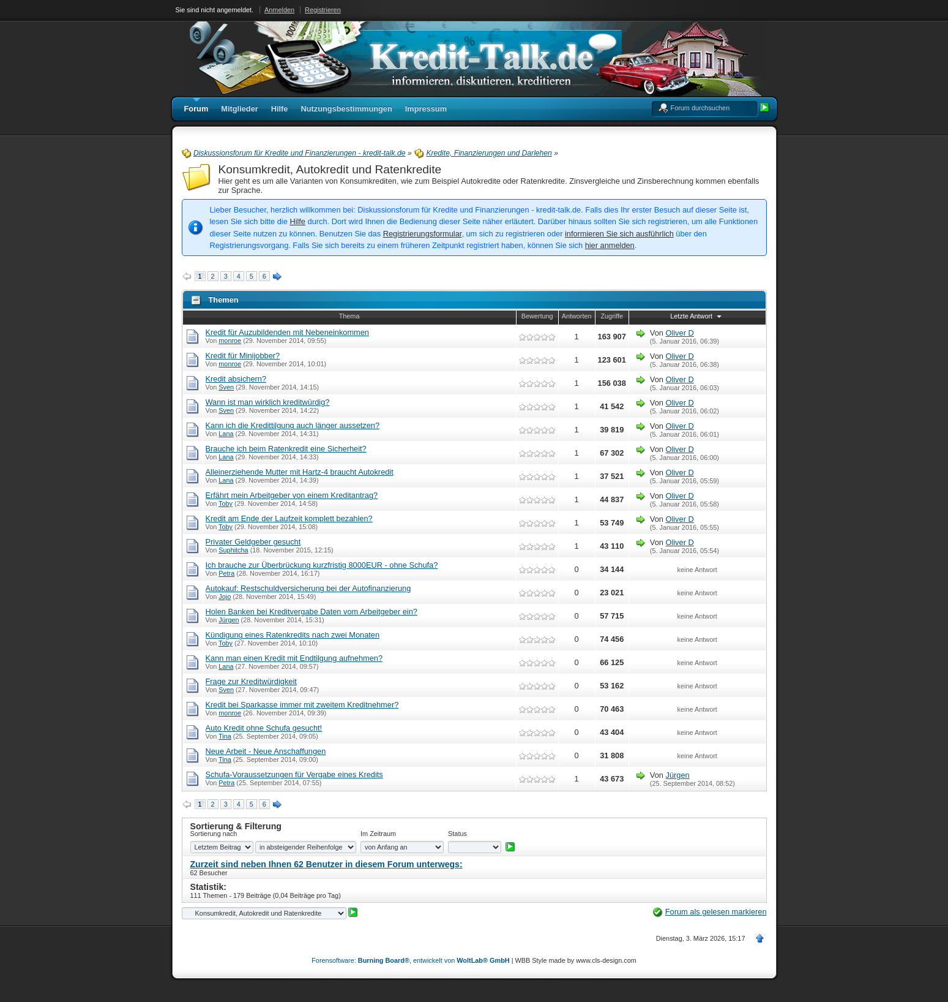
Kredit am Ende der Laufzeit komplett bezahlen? (289, 518)
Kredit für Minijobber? (243, 355)
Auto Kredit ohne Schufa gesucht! (264, 728)
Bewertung (537, 316)
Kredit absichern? (236, 378)
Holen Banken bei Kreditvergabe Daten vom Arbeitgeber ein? (311, 611)
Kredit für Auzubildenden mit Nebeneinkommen (287, 332)
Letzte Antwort (697, 316)
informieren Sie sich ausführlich (619, 233)
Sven (226, 387)
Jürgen (228, 619)
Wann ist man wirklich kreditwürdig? (268, 402)
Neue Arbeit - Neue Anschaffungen (266, 751)
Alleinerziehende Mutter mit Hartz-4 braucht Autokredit (300, 472)
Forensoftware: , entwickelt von (410, 960)
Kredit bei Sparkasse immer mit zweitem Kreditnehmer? (302, 704)
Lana (225, 433)
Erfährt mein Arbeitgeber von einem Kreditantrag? (292, 495)
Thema (349, 316)
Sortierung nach (213, 833)
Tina (224, 736)
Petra (226, 573)
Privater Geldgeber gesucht (253, 541)
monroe (229, 340)
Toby (225, 503)
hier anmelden (610, 245)
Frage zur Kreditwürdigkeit (251, 681)
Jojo (224, 596)
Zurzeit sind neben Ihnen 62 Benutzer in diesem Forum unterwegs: (326, 864)
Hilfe (297, 221)
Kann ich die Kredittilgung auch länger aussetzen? (293, 425)
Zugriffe (611, 316)
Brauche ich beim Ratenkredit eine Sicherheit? (286, 448)
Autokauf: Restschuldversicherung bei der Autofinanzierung (308, 588)
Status (457, 833)
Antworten (577, 316)
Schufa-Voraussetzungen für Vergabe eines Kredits (294, 774)
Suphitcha (233, 550)
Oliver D (679, 332)
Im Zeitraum (378, 833)
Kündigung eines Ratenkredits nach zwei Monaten (293, 634)
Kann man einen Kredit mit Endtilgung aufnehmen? (294, 658)
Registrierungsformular (422, 233)
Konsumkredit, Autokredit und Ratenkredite (330, 169)
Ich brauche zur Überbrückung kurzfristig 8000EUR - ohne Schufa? (322, 565)
